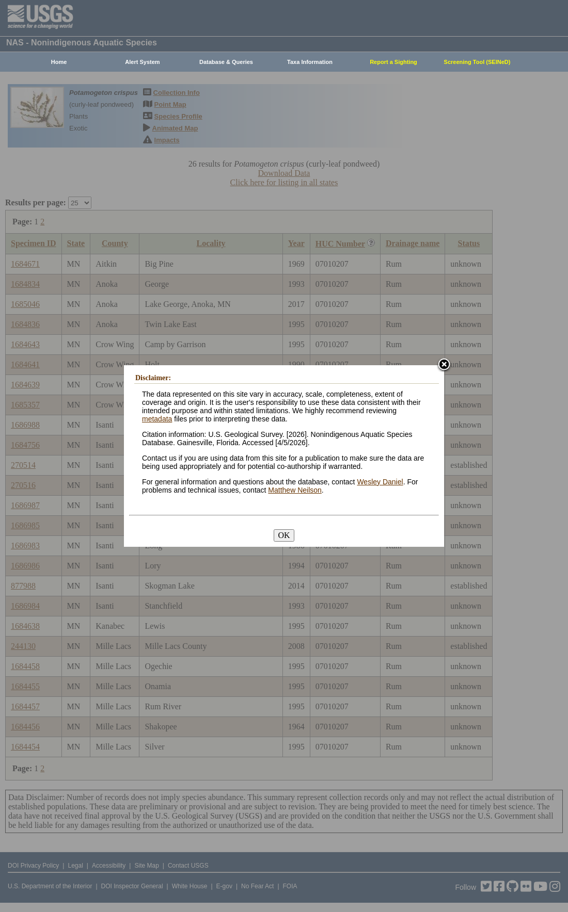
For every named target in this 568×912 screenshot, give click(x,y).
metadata (157, 419)
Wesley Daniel (380, 482)
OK (284, 535)
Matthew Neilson (295, 490)
